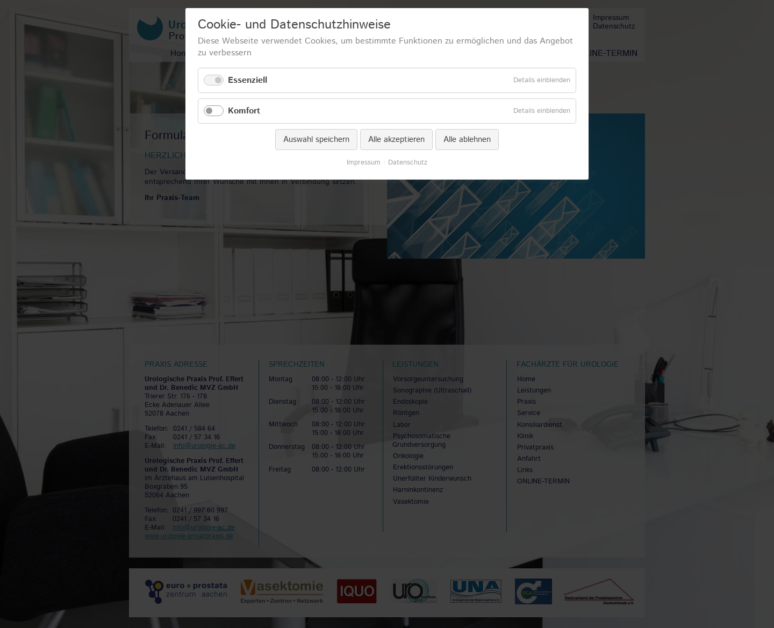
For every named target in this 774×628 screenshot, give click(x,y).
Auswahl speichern (316, 139)
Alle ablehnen (467, 139)
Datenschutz (407, 163)
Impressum (364, 163)
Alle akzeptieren (396, 139)
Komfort (244, 111)
